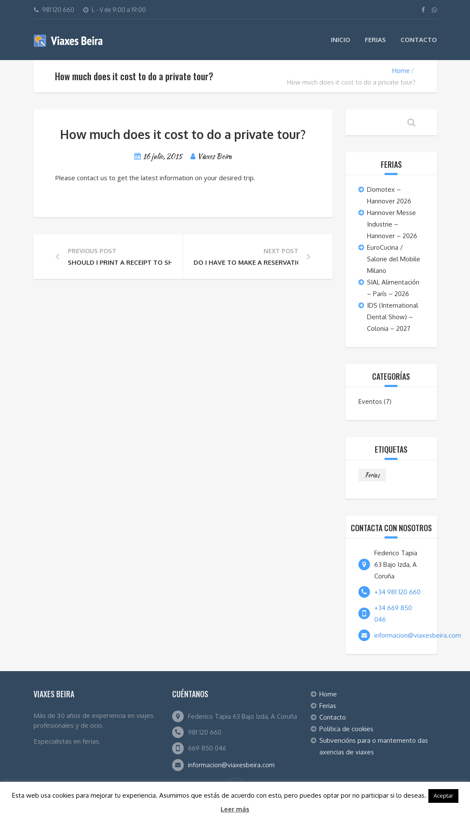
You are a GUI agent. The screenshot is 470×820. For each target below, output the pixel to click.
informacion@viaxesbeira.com (417, 635)
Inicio (340, 40)
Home (401, 71)
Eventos (370, 401)
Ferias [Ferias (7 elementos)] (372, 475)
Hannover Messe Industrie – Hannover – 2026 (392, 224)
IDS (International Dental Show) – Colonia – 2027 (392, 317)
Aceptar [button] (443, 795)
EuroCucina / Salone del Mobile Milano (393, 259)
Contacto (418, 40)
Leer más (235, 809)
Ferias (375, 40)
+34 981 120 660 (397, 592)
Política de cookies (346, 729)
